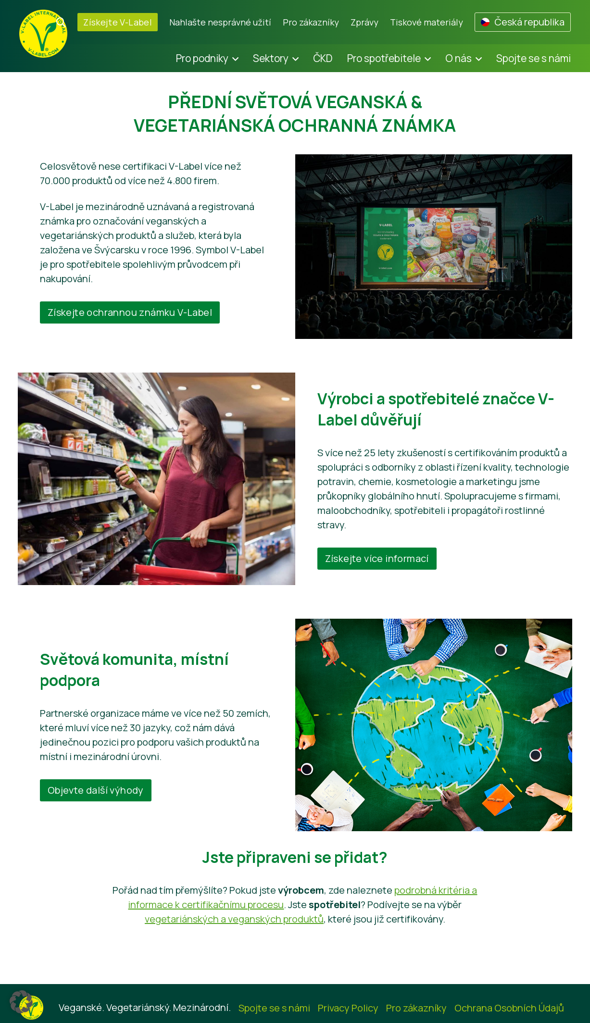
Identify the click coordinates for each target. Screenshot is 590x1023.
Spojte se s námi (533, 58)
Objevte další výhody (96, 790)
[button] (21, 1002)
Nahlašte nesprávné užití (220, 22)
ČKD (323, 58)
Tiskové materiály (426, 22)
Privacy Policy (348, 1007)
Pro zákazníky (311, 22)
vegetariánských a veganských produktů (234, 918)
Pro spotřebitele (384, 58)
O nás (458, 58)
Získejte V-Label (117, 22)
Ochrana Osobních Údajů (509, 1007)
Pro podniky (202, 58)
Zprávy (364, 22)
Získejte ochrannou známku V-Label (130, 312)
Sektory (271, 58)
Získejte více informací (377, 558)
